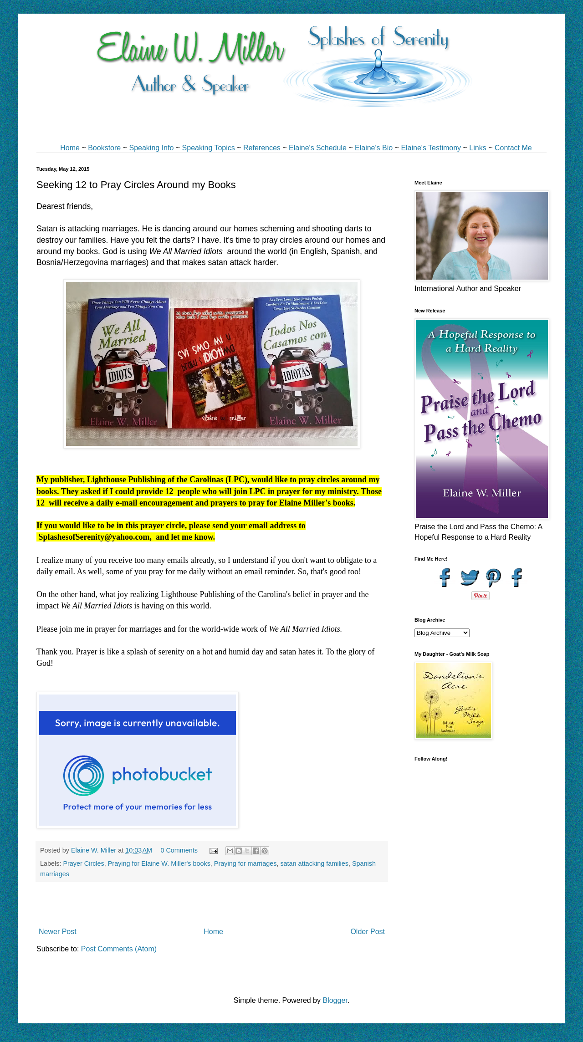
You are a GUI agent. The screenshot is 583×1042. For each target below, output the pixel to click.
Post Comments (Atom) (119, 949)
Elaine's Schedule (318, 148)
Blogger (334, 1000)
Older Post (367, 931)
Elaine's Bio (374, 148)
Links (477, 148)
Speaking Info (151, 148)
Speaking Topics (208, 148)
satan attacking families (314, 863)
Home (70, 148)
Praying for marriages (245, 863)
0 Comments (179, 850)
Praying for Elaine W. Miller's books (159, 863)
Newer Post (58, 931)
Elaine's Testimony (431, 148)
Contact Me (513, 148)
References (262, 148)
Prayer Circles (83, 863)
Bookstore (104, 148)
